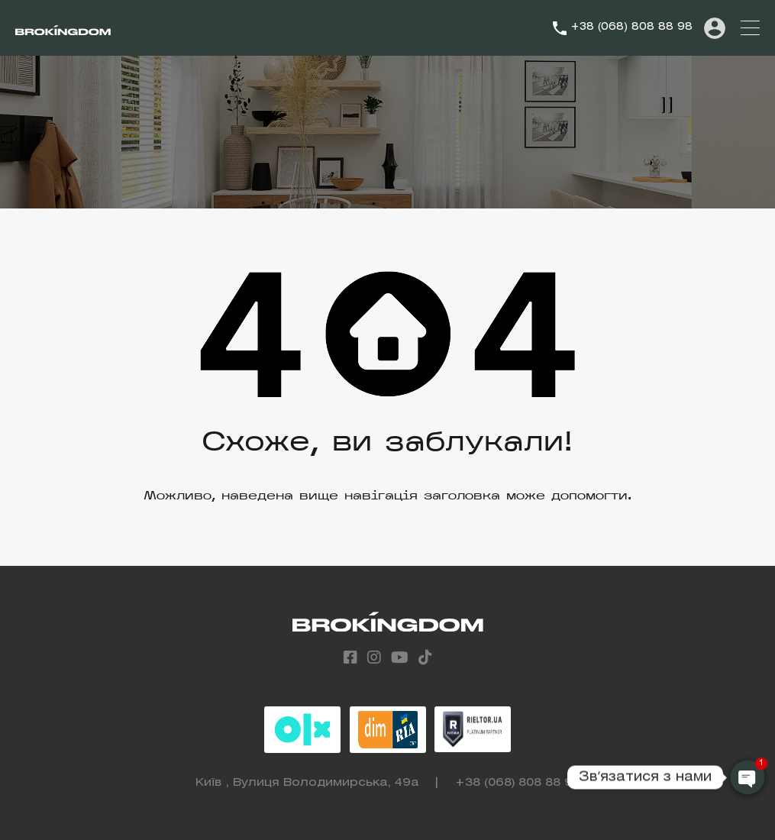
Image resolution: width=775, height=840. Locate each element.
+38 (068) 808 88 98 (631, 27)
